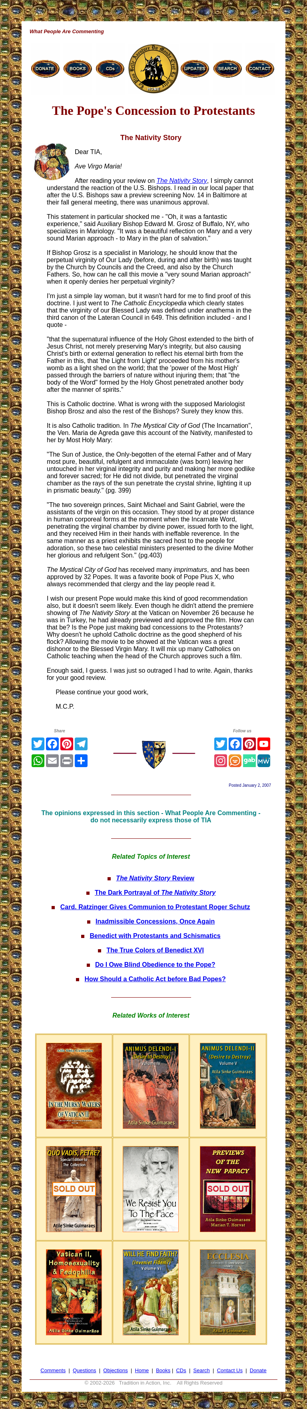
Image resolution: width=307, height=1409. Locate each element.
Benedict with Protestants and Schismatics (155, 935)
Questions (84, 1370)
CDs (181, 1370)
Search (201, 1370)
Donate (258, 1370)
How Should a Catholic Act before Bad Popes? (155, 979)
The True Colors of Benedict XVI (155, 950)
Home (142, 1370)
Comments (53, 1370)
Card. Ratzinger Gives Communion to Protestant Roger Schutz (155, 907)
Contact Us (230, 1370)
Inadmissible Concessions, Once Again (155, 921)
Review (155, 878)
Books (163, 1370)
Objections (115, 1370)
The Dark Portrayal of (155, 892)
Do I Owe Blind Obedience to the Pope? (155, 964)
